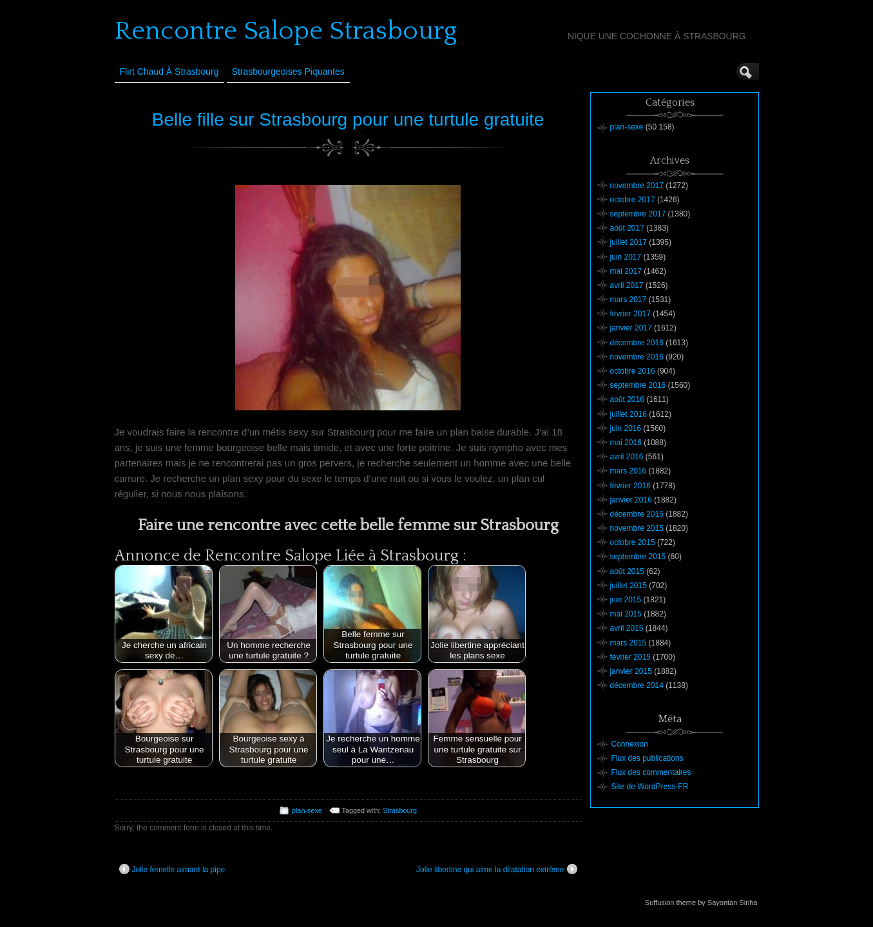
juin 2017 (626, 257)
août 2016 (627, 399)
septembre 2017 (638, 213)
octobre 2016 (632, 371)
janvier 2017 (631, 327)
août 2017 (627, 228)
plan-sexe (307, 810)
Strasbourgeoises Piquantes (288, 71)
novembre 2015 (637, 528)
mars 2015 (628, 642)
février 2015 (630, 657)
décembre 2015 (637, 514)
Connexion (629, 744)
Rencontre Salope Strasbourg (286, 31)
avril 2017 (627, 285)
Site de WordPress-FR (650, 786)
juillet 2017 (628, 242)
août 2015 (627, 571)
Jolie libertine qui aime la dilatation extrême (496, 869)
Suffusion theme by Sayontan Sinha (701, 902)
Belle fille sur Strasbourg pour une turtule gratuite (348, 119)
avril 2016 (627, 456)
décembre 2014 (637, 685)
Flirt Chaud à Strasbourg (169, 71)
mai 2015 (626, 613)
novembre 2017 (637, 185)
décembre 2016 (637, 342)
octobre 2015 (632, 542)
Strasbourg (400, 810)
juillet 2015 (628, 585)
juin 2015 (626, 599)
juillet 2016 (628, 414)
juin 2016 (626, 428)
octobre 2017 (632, 199)
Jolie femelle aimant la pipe (172, 869)
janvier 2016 (631, 499)
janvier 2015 (631, 671)
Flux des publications (647, 758)
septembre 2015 (638, 556)
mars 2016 (628, 470)
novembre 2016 (637, 356)
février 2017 (630, 313)
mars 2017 (628, 299)
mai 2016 (626, 442)
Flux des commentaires (651, 772)
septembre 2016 (638, 385)
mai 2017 (626, 271)
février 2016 (630, 485)
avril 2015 (627, 628)
